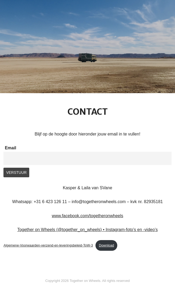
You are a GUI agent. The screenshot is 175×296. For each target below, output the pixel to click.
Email (10, 148)
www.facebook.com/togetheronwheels (87, 215)
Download (106, 245)
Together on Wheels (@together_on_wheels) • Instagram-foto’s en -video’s (87, 229)
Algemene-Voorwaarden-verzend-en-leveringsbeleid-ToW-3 (48, 245)
